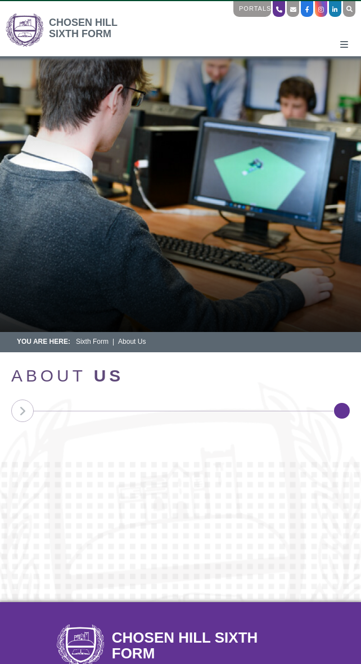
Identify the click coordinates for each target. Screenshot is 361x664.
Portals (255, 8)
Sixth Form (92, 342)
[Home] (72, 45)
